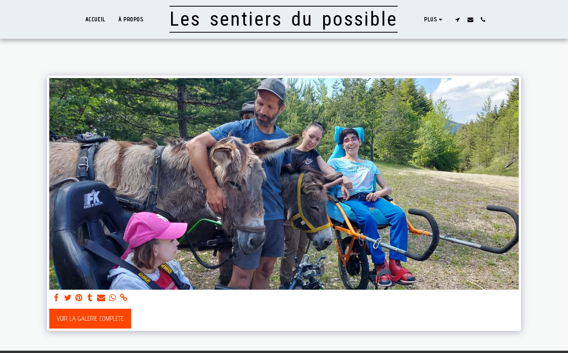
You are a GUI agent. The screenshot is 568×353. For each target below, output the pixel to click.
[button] (458, 19)
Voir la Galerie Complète (90, 318)
